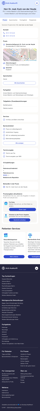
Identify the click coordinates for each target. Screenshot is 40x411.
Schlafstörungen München (9, 308)
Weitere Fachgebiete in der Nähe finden (13, 343)
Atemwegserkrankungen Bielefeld (11, 315)
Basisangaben (24, 359)
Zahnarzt (4, 332)
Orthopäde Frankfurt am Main (10, 293)
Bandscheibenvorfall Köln (9, 310)
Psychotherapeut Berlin (8, 286)
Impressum (5, 390)
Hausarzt (4, 334)
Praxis (5, 20)
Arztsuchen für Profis (7, 382)
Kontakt (23, 382)
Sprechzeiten (13, 20)
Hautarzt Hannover (7, 288)
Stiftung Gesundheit (26, 373)
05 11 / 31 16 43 (10, 36)
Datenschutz (5, 392)
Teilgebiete (32, 20)
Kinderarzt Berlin (6, 283)
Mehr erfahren (14, 256)
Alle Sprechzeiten (19, 83)
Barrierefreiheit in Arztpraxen (10, 356)
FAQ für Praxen (25, 356)
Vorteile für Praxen (26, 354)
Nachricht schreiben (20, 220)
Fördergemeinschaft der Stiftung (27, 377)
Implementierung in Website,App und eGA (10, 378)
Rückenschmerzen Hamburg (10, 317)
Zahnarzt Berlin (6, 281)
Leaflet (26, 60)
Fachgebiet (23, 20)
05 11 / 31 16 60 (10, 33)
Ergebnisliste (11, 25)
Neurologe (5, 329)
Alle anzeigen (19, 143)
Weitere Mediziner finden (9, 295)
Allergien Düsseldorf (7, 312)
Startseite (4, 25)
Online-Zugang (25, 361)
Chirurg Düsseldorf (7, 290)
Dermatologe (5, 341)
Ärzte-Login (22, 209)
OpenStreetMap (33, 60)
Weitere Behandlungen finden (10, 319)
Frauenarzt (5, 336)
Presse (22, 380)
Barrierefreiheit (6, 397)
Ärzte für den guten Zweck (28, 366)
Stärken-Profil (24, 363)
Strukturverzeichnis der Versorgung (8, 374)
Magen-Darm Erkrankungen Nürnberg (12, 303)
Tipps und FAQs (6, 354)
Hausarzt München (7, 279)
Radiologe (4, 327)
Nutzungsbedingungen (8, 395)
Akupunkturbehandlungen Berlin (11, 305)
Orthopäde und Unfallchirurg (10, 339)
